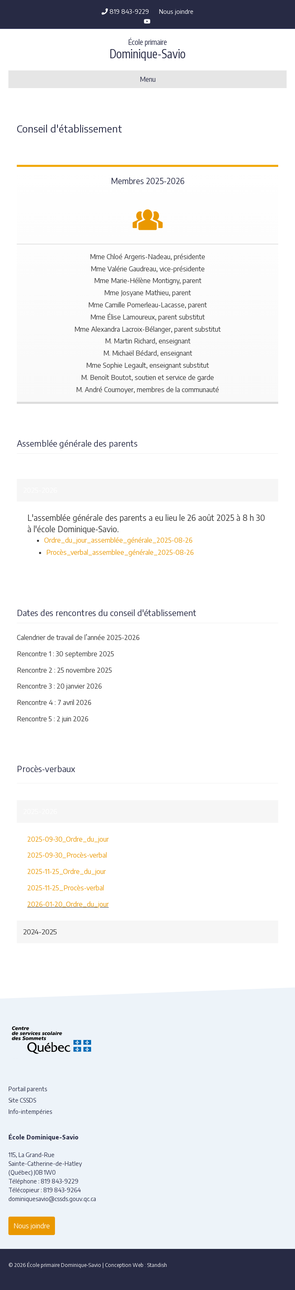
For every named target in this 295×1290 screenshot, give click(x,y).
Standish (157, 1265)
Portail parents (27, 1088)
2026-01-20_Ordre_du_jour (68, 904)
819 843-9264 (62, 1190)
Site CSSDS (22, 1100)
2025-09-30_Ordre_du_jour (68, 839)
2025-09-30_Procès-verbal (67, 855)
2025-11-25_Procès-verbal (65, 888)
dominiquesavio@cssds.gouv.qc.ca (52, 1198)
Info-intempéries (30, 1111)
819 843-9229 (125, 11)
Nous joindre (176, 11)
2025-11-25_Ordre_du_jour (66, 871)
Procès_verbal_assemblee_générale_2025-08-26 (120, 552)
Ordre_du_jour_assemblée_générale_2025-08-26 (118, 540)
